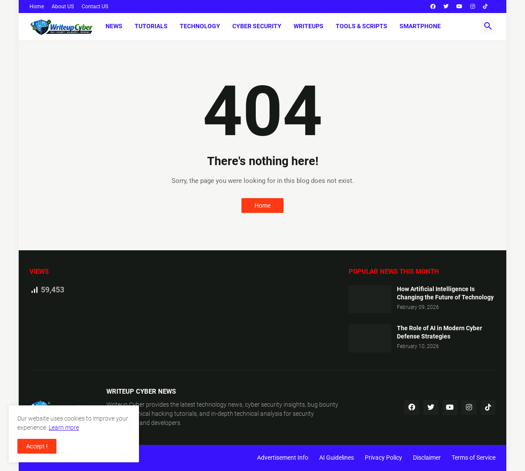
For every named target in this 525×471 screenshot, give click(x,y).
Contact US (95, 6)
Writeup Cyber (125, 404)
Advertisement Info (282, 457)
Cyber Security (256, 26)
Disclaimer (427, 457)
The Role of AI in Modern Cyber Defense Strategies (439, 332)
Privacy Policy (383, 457)
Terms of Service (473, 457)
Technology (200, 26)
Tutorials (151, 26)
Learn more (64, 427)
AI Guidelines (336, 457)
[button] (488, 26)
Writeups (309, 26)
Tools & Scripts (361, 26)
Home (37, 6)
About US (63, 6)
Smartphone (420, 26)
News (114, 26)
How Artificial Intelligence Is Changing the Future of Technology (445, 293)
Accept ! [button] (37, 446)
